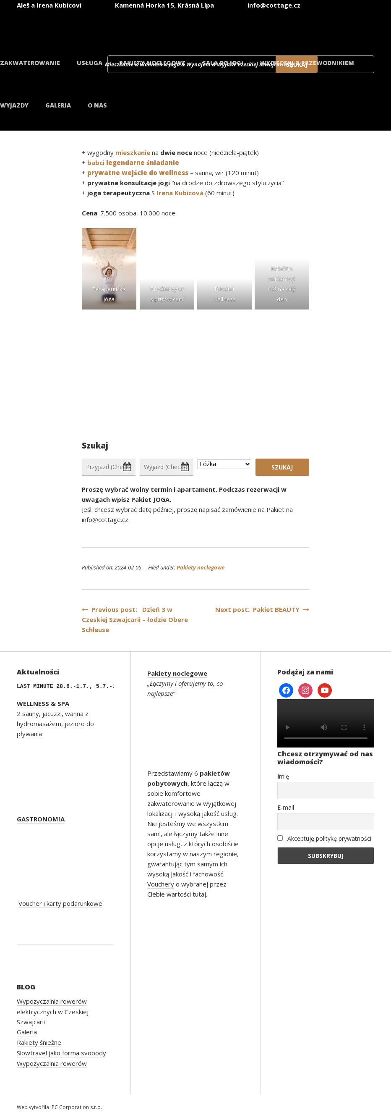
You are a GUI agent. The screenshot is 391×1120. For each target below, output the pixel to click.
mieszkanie (133, 152)
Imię (283, 776)
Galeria (58, 105)
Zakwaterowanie (30, 63)
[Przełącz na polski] (295, 28)
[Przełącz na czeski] (144, 28)
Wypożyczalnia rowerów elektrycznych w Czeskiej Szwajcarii (53, 1011)
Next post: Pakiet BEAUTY (262, 609)
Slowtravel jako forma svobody (61, 1053)
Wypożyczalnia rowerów (52, 1063)
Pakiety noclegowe (152, 63)
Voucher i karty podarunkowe (60, 903)
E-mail (285, 807)
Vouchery (160, 884)
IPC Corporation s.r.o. (76, 1107)
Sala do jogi (222, 63)
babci (132, 162)
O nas (97, 105)
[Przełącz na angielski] (194, 28)
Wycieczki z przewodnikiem (307, 63)
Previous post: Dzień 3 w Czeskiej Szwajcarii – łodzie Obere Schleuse (135, 619)
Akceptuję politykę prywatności (324, 838)
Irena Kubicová (179, 193)
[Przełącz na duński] (346, 28)
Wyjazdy (14, 105)
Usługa (89, 63)
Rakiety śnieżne (39, 1042)
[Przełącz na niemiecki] (245, 28)
